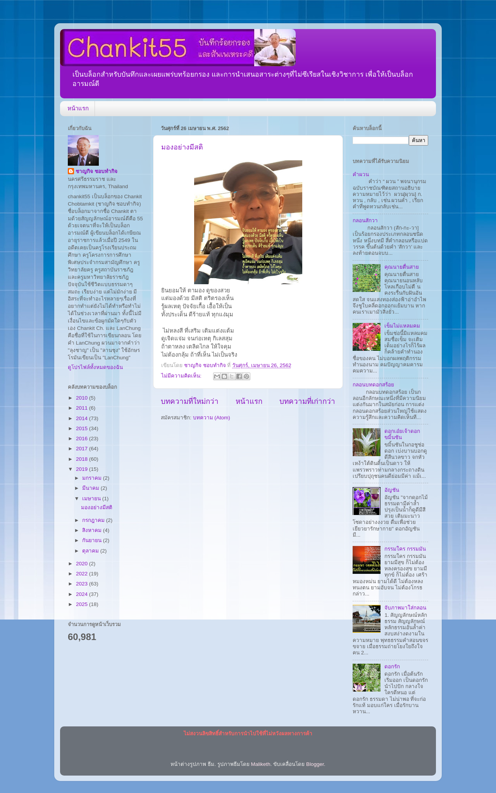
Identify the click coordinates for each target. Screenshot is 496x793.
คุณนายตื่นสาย (401, 267)
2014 (82, 418)
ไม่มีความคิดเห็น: (182, 376)
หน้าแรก (78, 108)
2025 (82, 604)
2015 (82, 428)
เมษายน (92, 498)
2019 (82, 469)
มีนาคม (91, 488)
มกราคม (92, 478)
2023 (82, 584)
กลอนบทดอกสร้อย (373, 385)
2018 (82, 459)
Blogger (315, 764)
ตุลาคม (91, 551)
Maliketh (260, 764)
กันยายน (92, 540)
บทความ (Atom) (211, 418)
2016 (82, 438)
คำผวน (361, 174)
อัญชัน (391, 490)
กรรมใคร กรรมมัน (405, 549)
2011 (82, 408)
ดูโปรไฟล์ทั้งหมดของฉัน (95, 367)
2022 (82, 574)
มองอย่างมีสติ (182, 147)
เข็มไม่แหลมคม (402, 326)
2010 (82, 398)
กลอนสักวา (365, 220)
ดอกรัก (392, 666)
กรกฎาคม (94, 520)
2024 (82, 594)
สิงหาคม (92, 530)
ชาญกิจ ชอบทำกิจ (96, 171)
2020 (82, 563)
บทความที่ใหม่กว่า (190, 401)
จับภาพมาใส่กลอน (405, 608)
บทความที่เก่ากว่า (307, 401)
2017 (82, 448)
